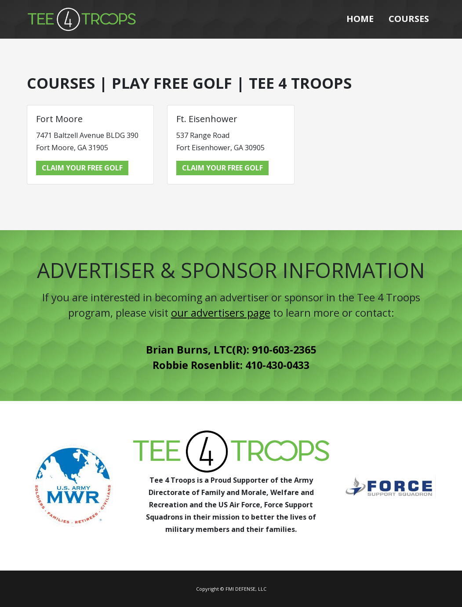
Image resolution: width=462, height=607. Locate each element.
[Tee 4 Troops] (82, 18)
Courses (409, 19)
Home (360, 19)
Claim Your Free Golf (82, 168)
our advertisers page (220, 313)
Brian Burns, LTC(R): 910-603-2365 (231, 350)
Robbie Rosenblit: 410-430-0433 (231, 365)
